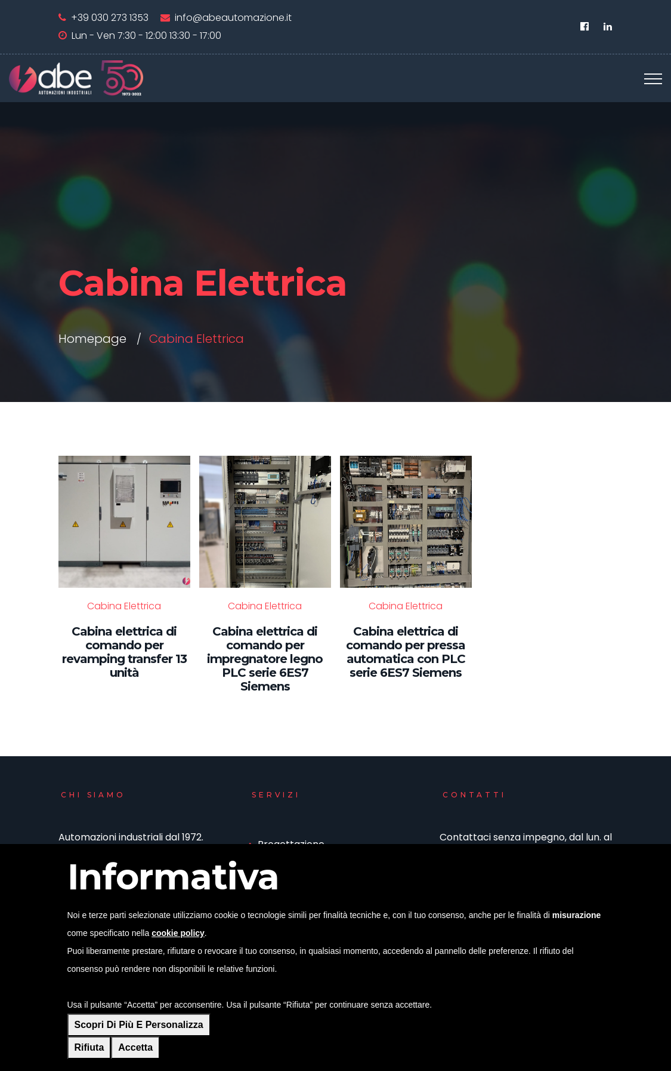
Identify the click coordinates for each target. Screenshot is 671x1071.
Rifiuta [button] (89, 1047)
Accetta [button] (135, 1047)
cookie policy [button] (178, 933)
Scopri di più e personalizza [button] (139, 1025)
